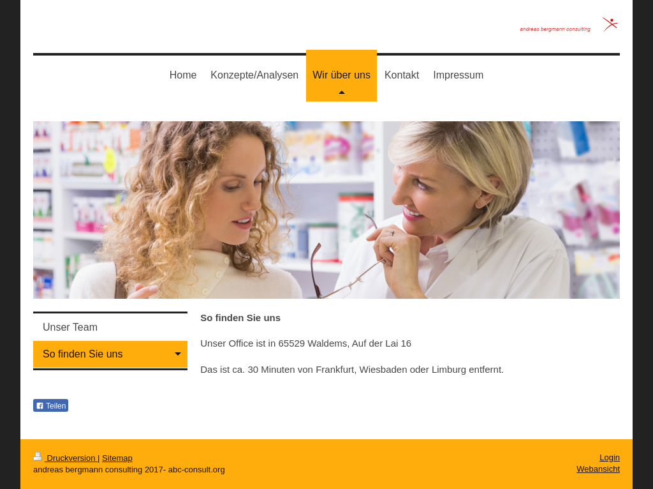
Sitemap (117, 458)
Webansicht (598, 469)
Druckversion (65, 458)
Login (609, 457)
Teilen (51, 406)
